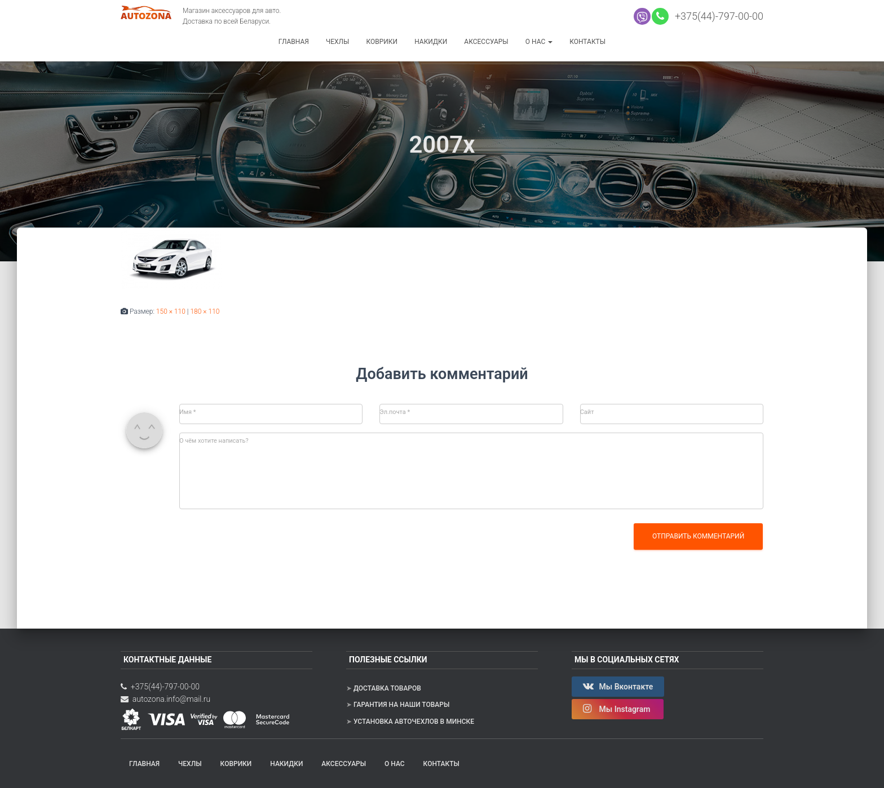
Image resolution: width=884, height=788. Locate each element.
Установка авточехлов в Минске (413, 721)
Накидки (430, 42)
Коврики (381, 42)
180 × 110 (204, 311)
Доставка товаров (387, 688)
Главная (294, 42)
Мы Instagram (617, 709)
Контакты (587, 42)
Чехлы (338, 42)
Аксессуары (486, 42)
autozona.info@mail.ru (165, 699)
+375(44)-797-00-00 (716, 16)
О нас (538, 42)
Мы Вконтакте (618, 686)
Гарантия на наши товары (401, 705)
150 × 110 (170, 311)
